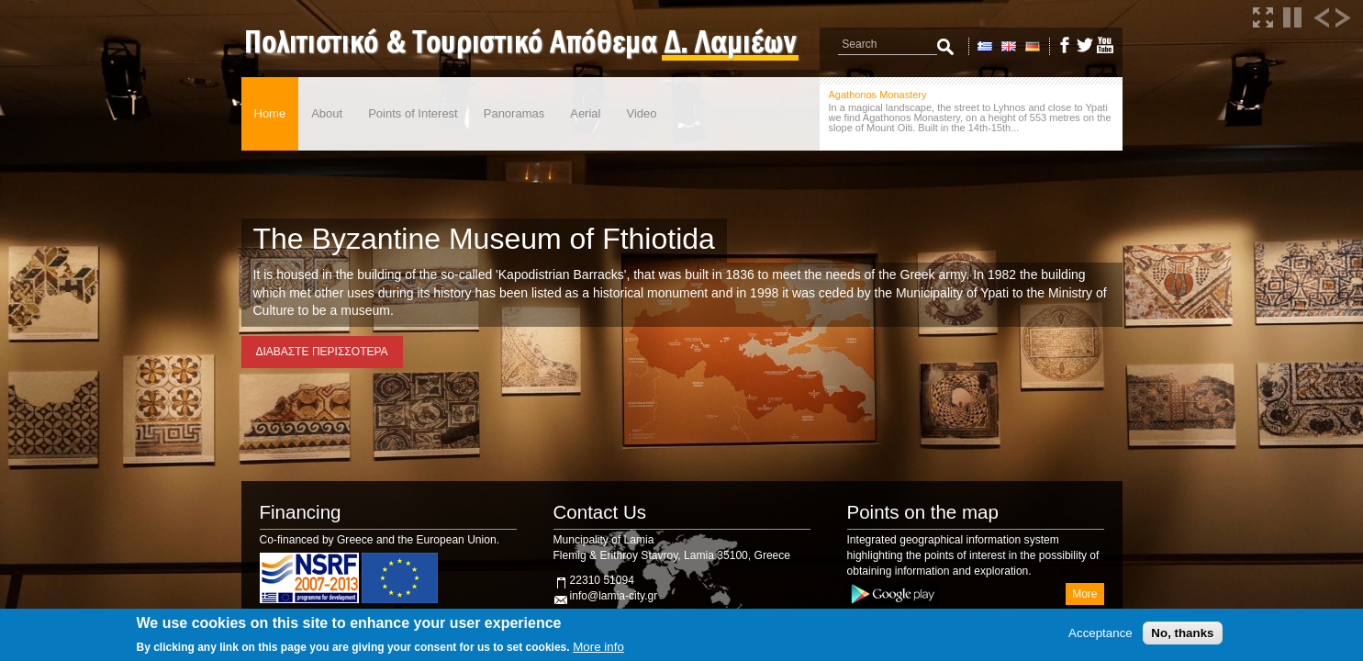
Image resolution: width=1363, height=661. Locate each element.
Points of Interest (413, 113)
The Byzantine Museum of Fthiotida (484, 238)
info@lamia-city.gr (614, 595)
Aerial (585, 113)
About (326, 113)
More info (598, 647)
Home (270, 113)
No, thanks (1182, 633)
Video (641, 113)
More (1084, 594)
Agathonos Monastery (878, 94)
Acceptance (1100, 633)
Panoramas (514, 113)
